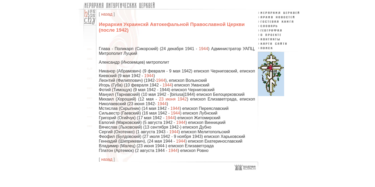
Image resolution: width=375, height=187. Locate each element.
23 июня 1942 (173, 99)
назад (106, 14)
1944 (203, 48)
